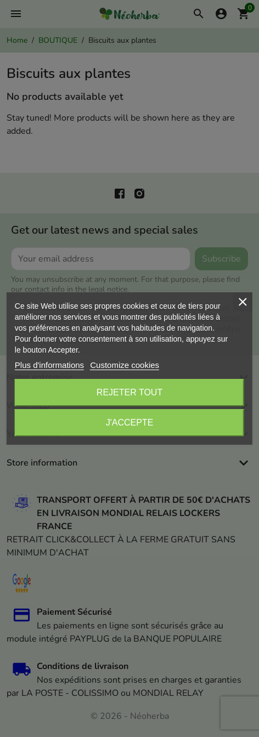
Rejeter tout (129, 392)
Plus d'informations (49, 365)
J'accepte (130, 422)
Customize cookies (124, 365)
